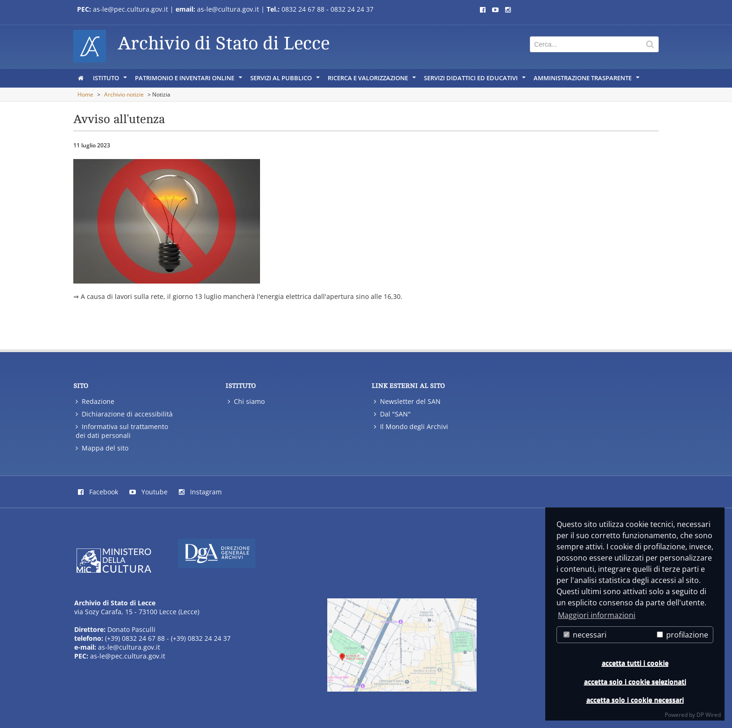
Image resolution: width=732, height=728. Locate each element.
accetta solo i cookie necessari (635, 699)
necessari (584, 635)
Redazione (95, 401)
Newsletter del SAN (407, 401)
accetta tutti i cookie (635, 663)
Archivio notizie (124, 94)
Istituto (110, 80)
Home (85, 94)
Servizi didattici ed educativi (475, 80)
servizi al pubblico (285, 80)
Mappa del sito (102, 448)
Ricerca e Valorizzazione (372, 80)
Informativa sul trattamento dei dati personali (122, 431)
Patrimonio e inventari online (189, 80)
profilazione (682, 635)
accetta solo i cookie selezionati (635, 681)
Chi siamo (246, 401)
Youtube (148, 491)
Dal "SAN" (392, 413)
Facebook (98, 491)
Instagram (200, 491)
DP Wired (709, 715)
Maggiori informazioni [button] (596, 615)
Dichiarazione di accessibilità (124, 413)
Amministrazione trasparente (587, 80)
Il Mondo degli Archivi (411, 426)
